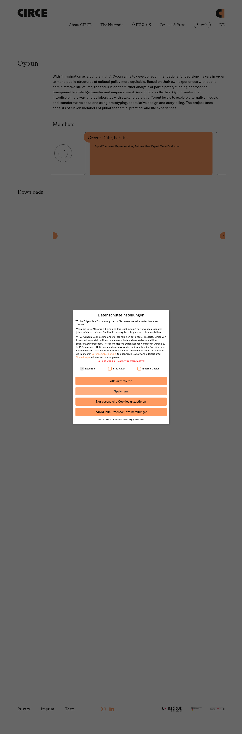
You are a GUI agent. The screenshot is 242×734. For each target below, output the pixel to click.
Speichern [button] (121, 387)
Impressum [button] (139, 415)
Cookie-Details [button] (104, 415)
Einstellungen (83, 352)
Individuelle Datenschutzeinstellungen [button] (121, 407)
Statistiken (116, 364)
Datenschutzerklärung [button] (123, 415)
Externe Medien (148, 364)
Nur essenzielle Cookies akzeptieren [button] (121, 397)
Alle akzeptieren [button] (121, 376)
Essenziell (88, 364)
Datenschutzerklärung (103, 349)
